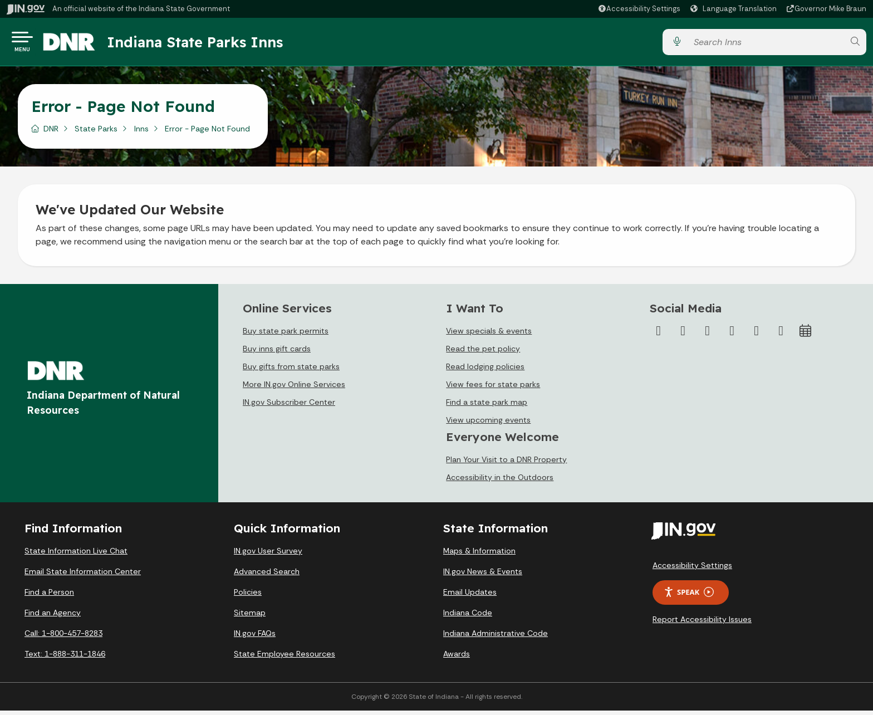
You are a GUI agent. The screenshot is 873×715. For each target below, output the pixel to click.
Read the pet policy (483, 353)
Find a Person (49, 596)
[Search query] (765, 44)
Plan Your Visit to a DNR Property (506, 464)
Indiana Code (467, 617)
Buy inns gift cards (277, 353)
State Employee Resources (284, 658)
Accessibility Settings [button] (692, 570)
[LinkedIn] (757, 335)
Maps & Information (479, 555)
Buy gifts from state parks (291, 371)
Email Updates (470, 596)
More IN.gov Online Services (294, 389)
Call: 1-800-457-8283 (63, 638)
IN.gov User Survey (268, 555)
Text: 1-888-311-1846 (64, 658)
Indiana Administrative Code (495, 638)
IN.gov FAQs (255, 638)
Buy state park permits (285, 335)
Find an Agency (52, 617)
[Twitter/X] (683, 335)
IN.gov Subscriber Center (289, 406)
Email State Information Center (82, 576)
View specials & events (489, 335)
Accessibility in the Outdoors (499, 482)
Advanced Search (267, 576)
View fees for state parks (493, 389)
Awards (456, 658)
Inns (141, 133)
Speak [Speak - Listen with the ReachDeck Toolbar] (689, 596)
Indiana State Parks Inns (210, 44)
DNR (50, 133)
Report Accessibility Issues (702, 624)
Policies (248, 596)
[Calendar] (806, 335)
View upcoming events (488, 424)
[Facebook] (659, 335)
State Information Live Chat (75, 555)
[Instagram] (708, 335)
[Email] (781, 335)
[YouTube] (732, 335)
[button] (638, 8)
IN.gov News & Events (482, 576)
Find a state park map (486, 406)
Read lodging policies (485, 371)
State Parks (96, 133)
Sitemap (250, 617)
